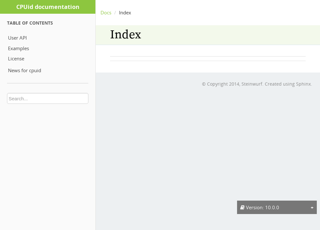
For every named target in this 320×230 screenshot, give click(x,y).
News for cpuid (24, 70)
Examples (18, 48)
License (16, 58)
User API (17, 37)
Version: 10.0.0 (259, 207)
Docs (105, 12)
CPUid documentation (47, 7)
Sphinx (303, 84)
